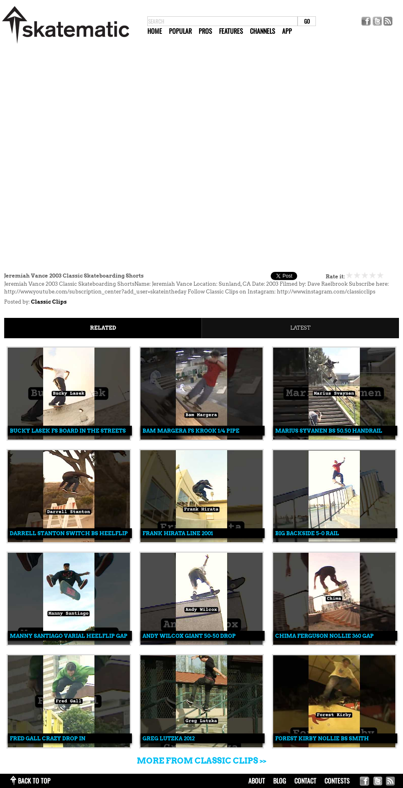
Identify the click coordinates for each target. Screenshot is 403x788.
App (287, 31)
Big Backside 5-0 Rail (307, 533)
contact (305, 781)
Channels (262, 31)
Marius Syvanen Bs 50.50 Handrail (328, 431)
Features (231, 31)
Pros (205, 31)
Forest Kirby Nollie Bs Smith (322, 738)
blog (279, 781)
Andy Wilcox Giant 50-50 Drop (189, 636)
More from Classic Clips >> (201, 761)
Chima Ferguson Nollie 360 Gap (324, 636)
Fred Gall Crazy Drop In (47, 738)
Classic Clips (49, 302)
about (256, 781)
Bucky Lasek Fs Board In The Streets (68, 431)
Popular (180, 31)
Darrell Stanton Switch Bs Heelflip (69, 533)
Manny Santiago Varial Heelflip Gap (68, 636)
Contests (337, 781)
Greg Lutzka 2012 (168, 738)
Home (154, 31)
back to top (34, 781)
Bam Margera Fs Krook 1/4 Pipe (190, 431)
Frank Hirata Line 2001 (177, 533)
